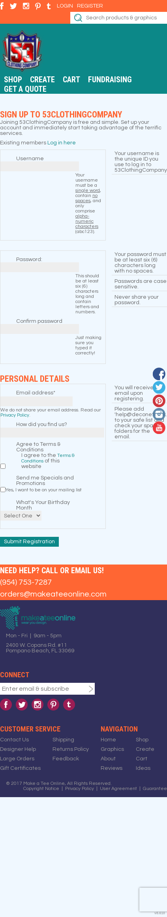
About (108, 759)
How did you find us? (41, 424)
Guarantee (155, 788)
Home (108, 740)
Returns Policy (71, 749)
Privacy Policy (14, 415)
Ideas (143, 768)
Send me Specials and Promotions (45, 480)
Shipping (63, 740)
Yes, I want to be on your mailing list (44, 490)
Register (90, 6)
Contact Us (14, 740)
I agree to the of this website (48, 461)
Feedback (66, 759)
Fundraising (110, 79)
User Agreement (118, 788)
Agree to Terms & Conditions (38, 447)
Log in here (61, 143)
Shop (13, 79)
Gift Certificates (20, 768)
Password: (29, 259)
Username (30, 158)
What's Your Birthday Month (43, 505)
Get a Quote (25, 89)
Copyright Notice (41, 788)
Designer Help (18, 749)
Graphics (112, 749)
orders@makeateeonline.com (53, 594)
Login (65, 6)
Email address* (35, 393)
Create (42, 79)
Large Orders (17, 759)
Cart (71, 79)
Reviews (111, 768)
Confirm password (39, 321)
